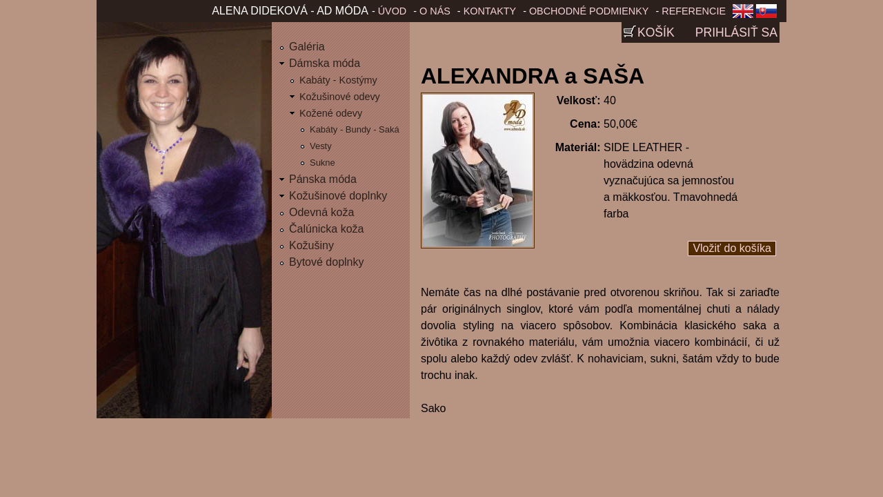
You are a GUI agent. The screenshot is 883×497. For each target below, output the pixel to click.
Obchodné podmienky (589, 11)
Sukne (322, 162)
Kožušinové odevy (339, 96)
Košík (656, 32)
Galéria (307, 46)
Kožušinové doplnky (338, 196)
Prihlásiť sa (736, 32)
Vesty (321, 146)
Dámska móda (324, 63)
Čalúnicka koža (326, 229)
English (743, 15)
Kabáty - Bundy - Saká (354, 129)
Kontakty (490, 11)
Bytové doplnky (326, 262)
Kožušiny (311, 245)
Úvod (392, 11)
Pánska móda (323, 179)
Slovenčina (769, 15)
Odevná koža (321, 212)
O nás (434, 11)
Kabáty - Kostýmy (338, 80)
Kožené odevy (330, 113)
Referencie (694, 11)
